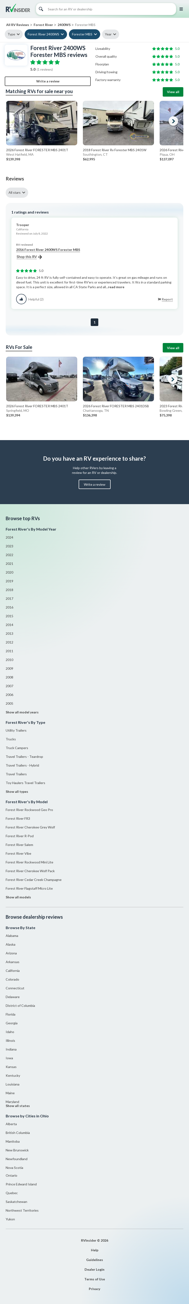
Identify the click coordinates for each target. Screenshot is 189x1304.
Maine (10, 1093)
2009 (9, 668)
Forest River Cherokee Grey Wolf (30, 827)
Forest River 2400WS (43, 34)
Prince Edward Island (21, 1184)
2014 (9, 625)
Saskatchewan (16, 1202)
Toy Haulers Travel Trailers (25, 783)
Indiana (11, 1049)
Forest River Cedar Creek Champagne (34, 880)
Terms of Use (94, 1279)
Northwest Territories (22, 1210)
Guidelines (94, 1260)
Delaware (13, 997)
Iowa (9, 1058)
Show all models (18, 897)
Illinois (10, 1040)
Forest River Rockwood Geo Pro (29, 810)
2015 (9, 616)
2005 (9, 703)
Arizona (11, 953)
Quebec (12, 1193)
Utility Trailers (16, 730)
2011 (9, 651)
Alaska (10, 944)
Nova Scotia (14, 1168)
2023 (9, 546)
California (13, 971)
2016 (9, 607)
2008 (9, 677)
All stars (15, 192)
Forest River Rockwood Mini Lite (29, 862)
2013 (9, 633)
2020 (9, 572)
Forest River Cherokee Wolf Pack (30, 871)
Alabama (12, 936)
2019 (9, 581)
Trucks (11, 739)
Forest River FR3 (18, 818)
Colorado (12, 979)
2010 (9, 660)
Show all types (17, 791)
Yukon (10, 1219)
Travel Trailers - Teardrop (24, 757)
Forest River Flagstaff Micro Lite (29, 888)
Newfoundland (16, 1159)
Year (108, 34)
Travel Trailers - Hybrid (22, 765)
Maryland (12, 1102)
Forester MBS (82, 34)
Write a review (47, 81)
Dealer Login (94, 1269)
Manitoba (13, 1141)
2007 (9, 686)
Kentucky (13, 1075)
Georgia (12, 1023)
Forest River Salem (19, 845)
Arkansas (12, 962)
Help (94, 1250)
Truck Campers (17, 748)
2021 (9, 564)
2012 (9, 642)
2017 (9, 598)
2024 (9, 537)
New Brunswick (17, 1150)
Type (11, 34)
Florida (10, 1014)
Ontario (11, 1175)
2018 (9, 590)
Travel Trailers (16, 774)
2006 (9, 695)
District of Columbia (20, 1006)
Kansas (11, 1067)
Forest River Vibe (18, 853)
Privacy (94, 1289)
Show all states (18, 1106)
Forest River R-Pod (20, 836)
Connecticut (15, 988)
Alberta (11, 1124)
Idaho (10, 1032)
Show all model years (22, 712)
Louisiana (12, 1084)
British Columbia (18, 1133)
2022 (9, 555)
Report (167, 299)
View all (173, 92)
